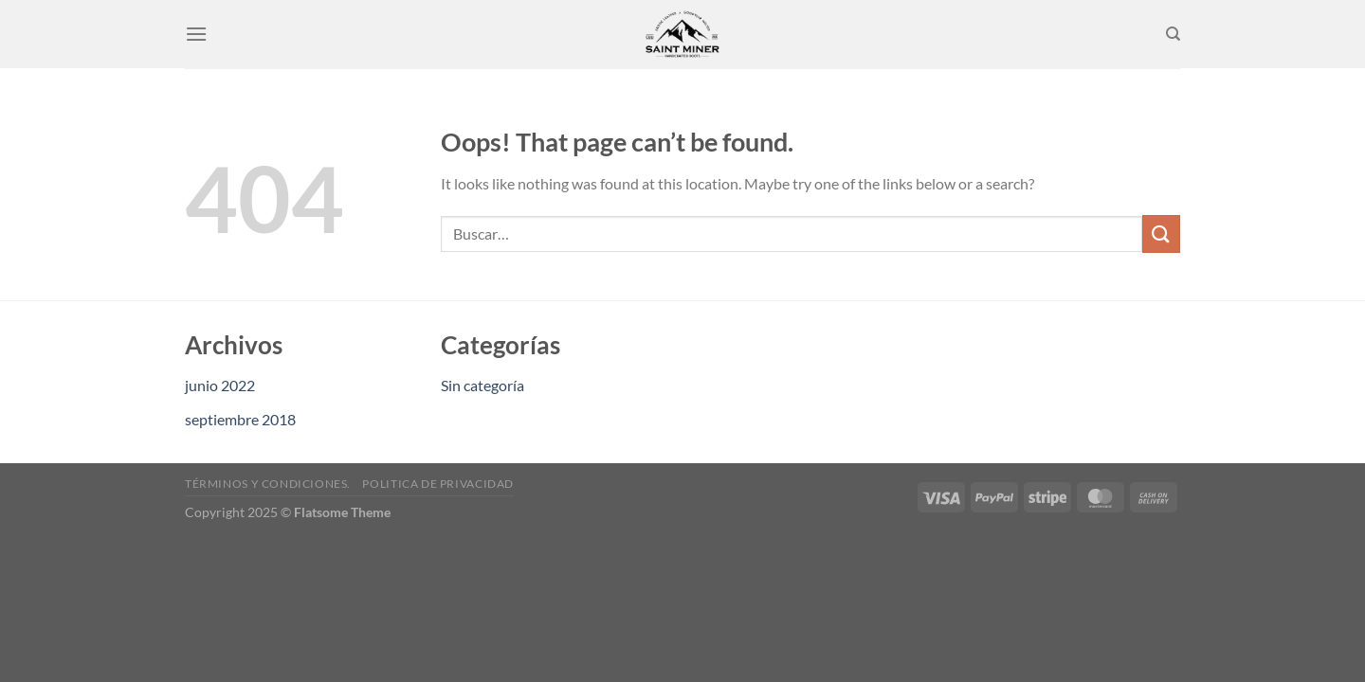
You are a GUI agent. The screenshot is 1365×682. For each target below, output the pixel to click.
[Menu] (196, 33)
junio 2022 (220, 385)
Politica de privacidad (437, 483)
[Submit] (1161, 233)
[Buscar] (1173, 34)
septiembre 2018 (240, 419)
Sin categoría (482, 385)
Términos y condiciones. (268, 483)
